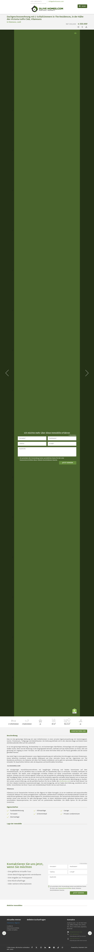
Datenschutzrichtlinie (26, 460)
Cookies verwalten (12, 930)
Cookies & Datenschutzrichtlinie (13, 927)
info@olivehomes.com (56, 1)
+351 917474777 (75, 939)
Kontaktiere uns (78, 731)
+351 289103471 (38, 3)
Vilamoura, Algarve (13, 923)
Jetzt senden (67, 462)
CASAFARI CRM (82, 948)
